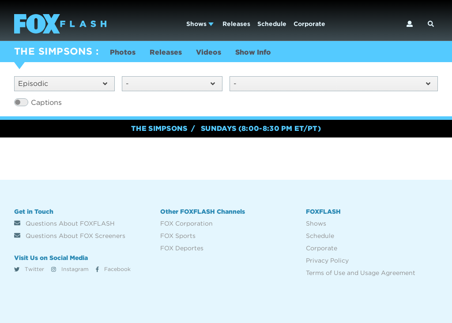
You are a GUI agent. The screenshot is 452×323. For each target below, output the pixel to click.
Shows (200, 23)
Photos (123, 52)
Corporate (309, 23)
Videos (208, 52)
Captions (46, 102)
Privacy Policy (327, 260)
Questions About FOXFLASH (64, 223)
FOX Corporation (186, 223)
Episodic (62, 83)
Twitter (29, 269)
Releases (236, 23)
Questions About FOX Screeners (69, 235)
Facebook (113, 269)
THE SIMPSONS (53, 51)
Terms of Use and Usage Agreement (360, 272)
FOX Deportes (181, 248)
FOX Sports (178, 235)
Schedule (271, 23)
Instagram (70, 269)
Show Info (253, 52)
